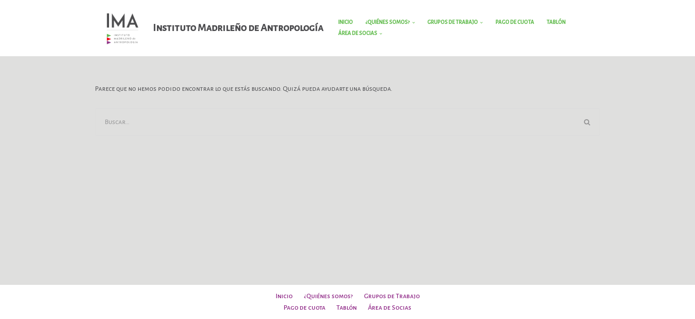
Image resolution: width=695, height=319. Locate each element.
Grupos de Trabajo (392, 296)
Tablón (556, 22)
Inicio (345, 22)
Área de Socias (389, 307)
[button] (413, 22)
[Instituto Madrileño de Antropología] (209, 28)
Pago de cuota (515, 22)
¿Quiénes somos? (328, 296)
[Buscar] (335, 122)
